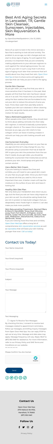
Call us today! (27, 231)
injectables (12, 229)
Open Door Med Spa (13, 223)
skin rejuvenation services (29, 226)
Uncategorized (11, 41)
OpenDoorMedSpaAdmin (18, 39)
